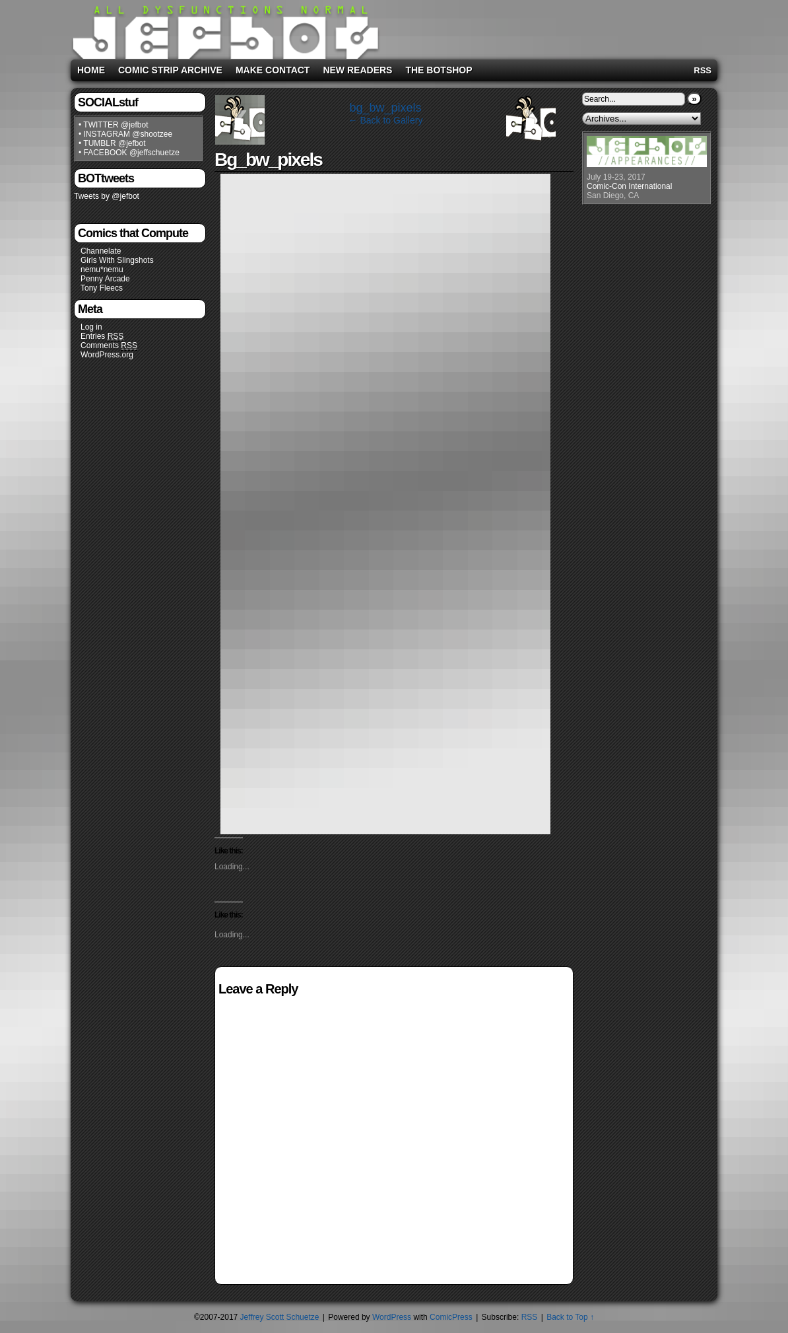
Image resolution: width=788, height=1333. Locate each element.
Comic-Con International (629, 186)
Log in (91, 327)
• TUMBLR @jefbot (112, 143)
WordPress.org (107, 354)
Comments (109, 346)
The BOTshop (438, 70)
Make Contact (273, 70)
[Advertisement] (548, 27)
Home (91, 70)
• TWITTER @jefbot (113, 124)
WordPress (391, 1317)
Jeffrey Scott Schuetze (279, 1317)
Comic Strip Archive (170, 70)
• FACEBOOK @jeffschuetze (129, 152)
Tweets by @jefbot (106, 196)
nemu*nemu (102, 269)
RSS (702, 70)
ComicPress (451, 1317)
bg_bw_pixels (385, 107)
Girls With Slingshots (117, 260)
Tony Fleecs (102, 288)
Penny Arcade (105, 278)
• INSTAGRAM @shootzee (125, 134)
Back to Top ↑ (570, 1317)
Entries (102, 337)
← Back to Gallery (385, 120)
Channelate (101, 251)
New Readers (357, 70)
